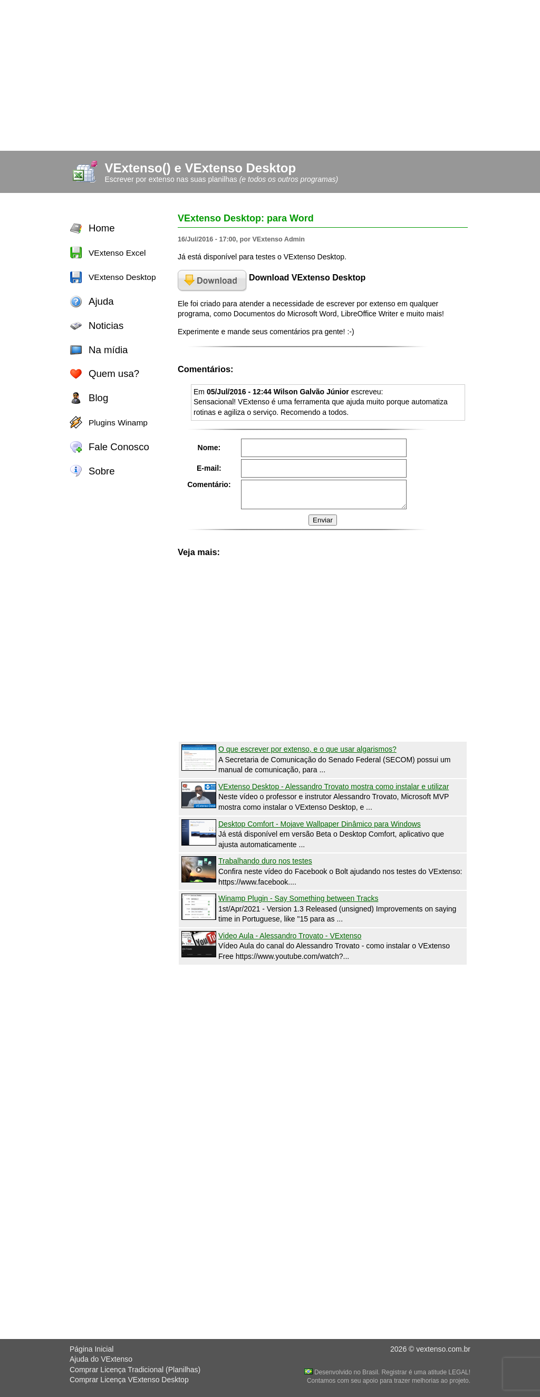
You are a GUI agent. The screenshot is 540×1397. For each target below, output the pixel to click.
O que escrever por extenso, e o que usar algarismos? (307, 749)
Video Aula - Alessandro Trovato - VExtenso (289, 936)
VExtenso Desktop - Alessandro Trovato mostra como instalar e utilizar (333, 786)
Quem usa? (114, 373)
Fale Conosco (119, 446)
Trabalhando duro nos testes (265, 861)
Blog (98, 397)
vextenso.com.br (443, 1349)
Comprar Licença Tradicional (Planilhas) (135, 1369)
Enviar (323, 520)
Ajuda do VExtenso (101, 1359)
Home (102, 228)
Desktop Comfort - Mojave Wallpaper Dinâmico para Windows (319, 824)
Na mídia (108, 349)
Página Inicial (91, 1349)
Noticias (106, 325)
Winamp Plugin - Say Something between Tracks (298, 898)
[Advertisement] (270, 74)
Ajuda (101, 301)
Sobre (102, 471)
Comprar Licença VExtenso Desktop (129, 1379)
